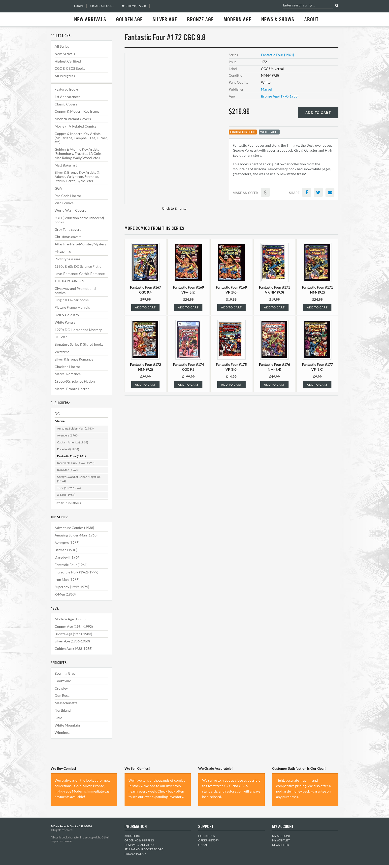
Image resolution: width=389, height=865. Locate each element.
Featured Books (67, 89)
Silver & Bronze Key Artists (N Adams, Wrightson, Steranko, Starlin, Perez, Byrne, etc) (77, 176)
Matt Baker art (66, 165)
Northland (63, 710)
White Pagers (65, 322)
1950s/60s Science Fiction (75, 381)
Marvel (60, 421)
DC (57, 413)
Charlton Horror (67, 367)
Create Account (102, 5)
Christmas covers (68, 236)
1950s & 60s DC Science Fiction (79, 266)
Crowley (61, 688)
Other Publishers (68, 503)
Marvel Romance (68, 374)
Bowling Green (66, 673)
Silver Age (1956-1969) (72, 641)
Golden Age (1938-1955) (73, 648)
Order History (208, 840)
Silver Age (165, 20)
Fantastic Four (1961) (71, 456)
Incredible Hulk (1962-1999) (76, 463)
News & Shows (277, 20)
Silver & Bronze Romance (74, 359)
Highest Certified (68, 61)
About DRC (132, 835)
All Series (62, 46)
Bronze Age (200, 20)
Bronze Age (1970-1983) (73, 634)
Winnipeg (62, 732)
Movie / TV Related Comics (75, 126)
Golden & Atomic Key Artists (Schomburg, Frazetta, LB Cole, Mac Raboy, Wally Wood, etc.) (78, 153)
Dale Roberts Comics (59, 13)
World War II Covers (70, 210)
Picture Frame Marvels (72, 307)
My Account (281, 835)
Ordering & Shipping (139, 840)
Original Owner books (72, 300)
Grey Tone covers (68, 229)
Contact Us (206, 835)
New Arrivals (90, 20)
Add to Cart (318, 113)
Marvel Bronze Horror (72, 389)
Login (78, 5)
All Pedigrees (65, 76)
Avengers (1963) (68, 435)
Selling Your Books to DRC (144, 849)
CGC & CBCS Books (70, 68)
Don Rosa (62, 695)
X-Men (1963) (66, 495)
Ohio (58, 718)
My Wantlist (281, 840)
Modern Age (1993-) (70, 619)
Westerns (62, 352)
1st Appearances (67, 97)
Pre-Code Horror (68, 196)
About (311, 20)
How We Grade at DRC (140, 844)
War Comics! (65, 203)
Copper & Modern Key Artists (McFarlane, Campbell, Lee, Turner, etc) (81, 138)
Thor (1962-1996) (69, 488)
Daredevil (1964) (68, 449)
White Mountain (67, 725)
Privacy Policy (135, 853)
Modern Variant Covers (73, 119)
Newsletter (280, 844)
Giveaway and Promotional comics (75, 290)
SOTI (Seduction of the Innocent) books (79, 220)
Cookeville (63, 681)
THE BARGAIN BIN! (70, 281)
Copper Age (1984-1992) (74, 626)
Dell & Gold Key (67, 315)
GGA (58, 188)
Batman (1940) (66, 550)
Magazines (63, 251)
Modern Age (237, 20)
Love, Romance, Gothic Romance (80, 273)
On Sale (203, 844)
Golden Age (129, 20)
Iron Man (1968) (68, 470)
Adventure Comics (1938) (74, 528)
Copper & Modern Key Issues (77, 111)
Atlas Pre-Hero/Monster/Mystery (80, 244)
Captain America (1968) (72, 442)
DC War (61, 337)
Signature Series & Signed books (79, 344)
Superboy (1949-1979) (72, 587)
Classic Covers (66, 104)
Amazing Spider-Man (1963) (75, 428)
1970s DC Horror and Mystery (78, 330)
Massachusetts (66, 703)
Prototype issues (67, 259)
